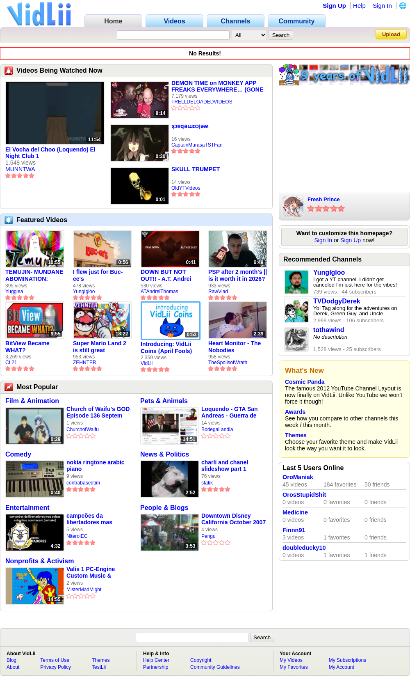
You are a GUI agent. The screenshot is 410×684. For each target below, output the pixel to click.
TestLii (99, 667)
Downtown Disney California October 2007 (233, 519)
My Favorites (294, 667)
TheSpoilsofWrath (227, 362)
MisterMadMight (83, 589)
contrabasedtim (83, 483)
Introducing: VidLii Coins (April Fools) (166, 347)
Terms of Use (54, 660)
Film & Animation (32, 400)
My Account (341, 667)
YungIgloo (84, 291)
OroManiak (297, 477)
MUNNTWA (20, 169)
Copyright (200, 660)
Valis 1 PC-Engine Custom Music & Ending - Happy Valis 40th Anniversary (94, 572)
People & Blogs (164, 507)
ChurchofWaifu (82, 429)
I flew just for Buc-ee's (98, 275)
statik (207, 483)
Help (359, 5)
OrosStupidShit (304, 494)
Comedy (18, 454)
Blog (11, 660)
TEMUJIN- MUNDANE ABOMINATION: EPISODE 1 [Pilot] (34, 275)
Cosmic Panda (304, 382)
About (13, 667)
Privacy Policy (55, 667)
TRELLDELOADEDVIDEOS (201, 102)
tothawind (328, 329)
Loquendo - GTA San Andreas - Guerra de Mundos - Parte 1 (229, 412)
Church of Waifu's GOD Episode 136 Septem (98, 412)
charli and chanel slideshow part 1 (224, 465)
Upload (391, 34)
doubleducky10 (304, 547)
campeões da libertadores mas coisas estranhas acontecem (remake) (94, 519)
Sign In (382, 5)
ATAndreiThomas (159, 291)
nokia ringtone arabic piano (95, 465)
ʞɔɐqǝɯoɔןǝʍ (189, 126)
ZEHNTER (84, 362)
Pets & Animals (164, 400)
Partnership (155, 667)
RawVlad (218, 291)
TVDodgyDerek (336, 301)
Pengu (208, 536)
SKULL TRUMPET (195, 169)
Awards (295, 412)
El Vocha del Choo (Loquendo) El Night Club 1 (50, 152)
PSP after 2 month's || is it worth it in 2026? (237, 275)
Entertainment (27, 507)
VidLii (147, 363)
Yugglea (14, 291)
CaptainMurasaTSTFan (197, 145)
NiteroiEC (76, 536)
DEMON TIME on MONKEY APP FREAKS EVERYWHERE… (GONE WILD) (217, 86)
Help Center (156, 660)
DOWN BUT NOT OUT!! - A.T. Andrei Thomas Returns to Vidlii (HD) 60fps (167, 275)
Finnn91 (293, 530)
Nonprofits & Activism (39, 561)
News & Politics (164, 454)
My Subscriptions (347, 660)
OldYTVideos (185, 188)
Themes (296, 435)
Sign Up (334, 5)
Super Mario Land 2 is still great (99, 346)
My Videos (291, 660)
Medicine (295, 512)
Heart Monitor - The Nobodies (234, 346)
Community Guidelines (215, 667)
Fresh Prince (324, 199)
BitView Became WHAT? (27, 346)
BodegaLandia (217, 429)
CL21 (11, 362)
